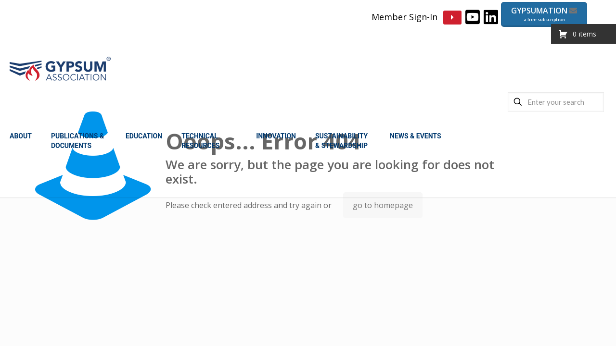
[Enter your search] (556, 102)
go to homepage (383, 205)
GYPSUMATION (544, 14)
